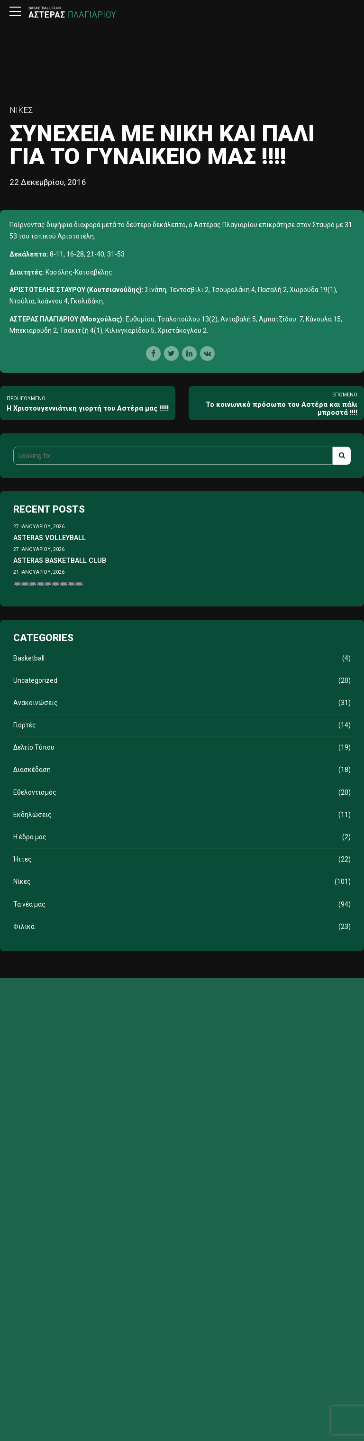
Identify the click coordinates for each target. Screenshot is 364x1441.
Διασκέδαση (32, 769)
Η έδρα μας (29, 837)
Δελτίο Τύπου (34, 747)
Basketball (29, 658)
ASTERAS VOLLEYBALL (49, 538)
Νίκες (21, 110)
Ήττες (22, 859)
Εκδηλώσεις (32, 814)
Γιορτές (24, 725)
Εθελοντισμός (34, 792)
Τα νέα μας (29, 904)
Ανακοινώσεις (35, 703)
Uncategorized (35, 680)
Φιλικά (24, 926)
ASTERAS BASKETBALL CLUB (59, 560)
